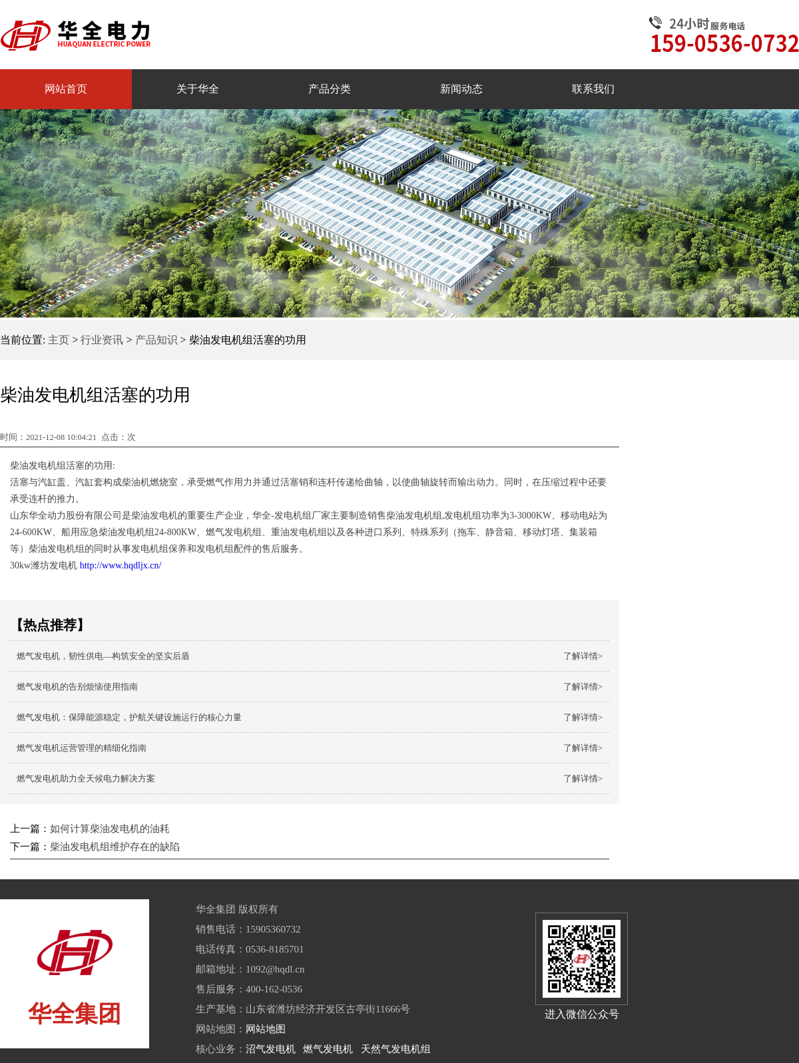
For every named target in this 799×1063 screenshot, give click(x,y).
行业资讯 (102, 339)
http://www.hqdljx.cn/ (119, 565)
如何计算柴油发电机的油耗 (110, 828)
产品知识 (156, 339)
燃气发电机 (328, 1049)
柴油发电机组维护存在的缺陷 (115, 846)
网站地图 (266, 1029)
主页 (58, 339)
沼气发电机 (271, 1049)
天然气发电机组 (396, 1049)
